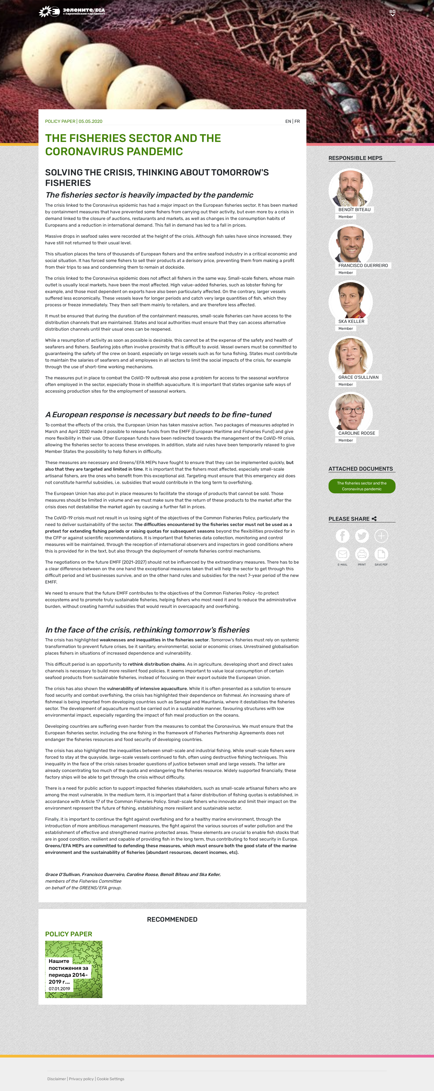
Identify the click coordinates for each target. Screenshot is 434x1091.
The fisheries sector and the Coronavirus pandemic (362, 486)
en (288, 121)
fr (297, 121)
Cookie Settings (110, 1079)
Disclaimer (56, 1079)
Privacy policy (81, 1079)
